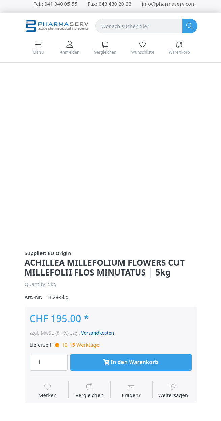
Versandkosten (97, 333)
